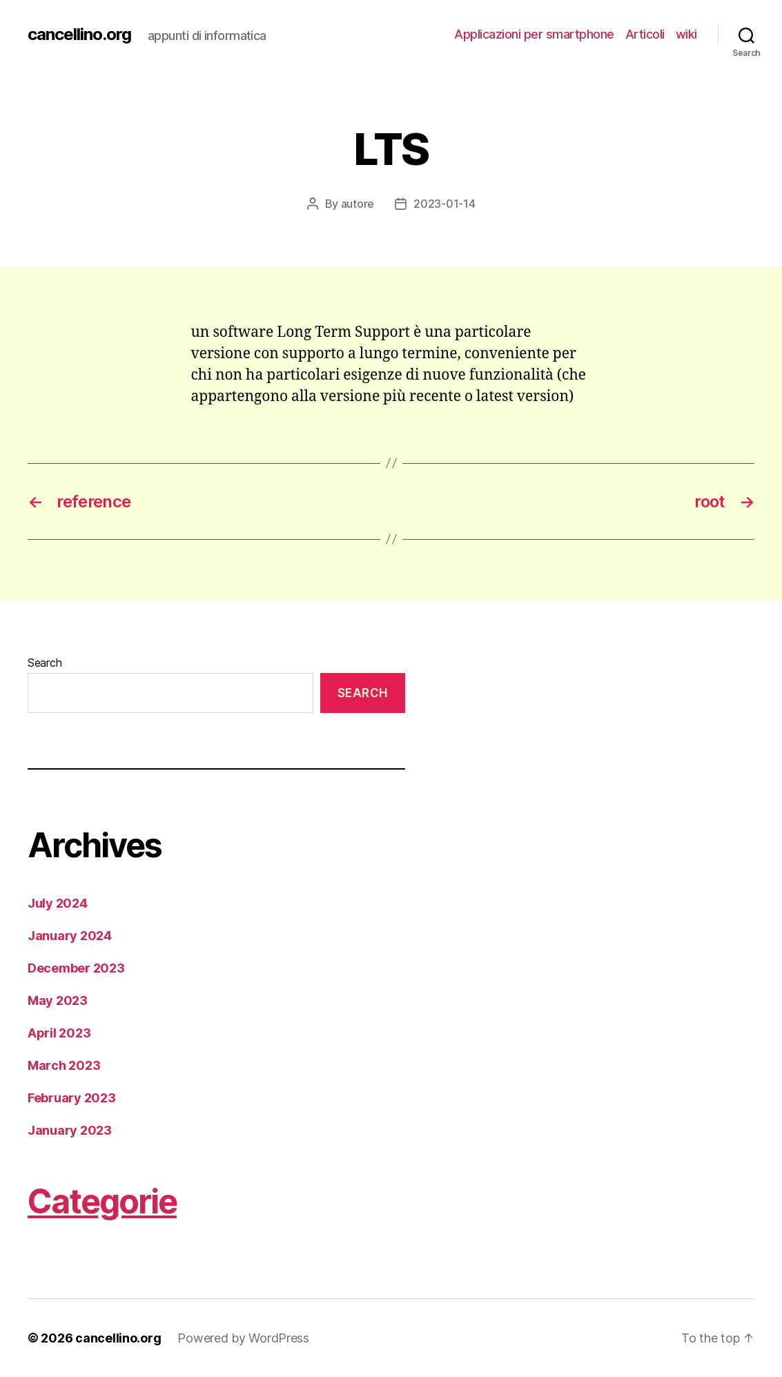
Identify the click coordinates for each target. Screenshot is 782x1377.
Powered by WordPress (243, 1338)
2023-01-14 (444, 204)
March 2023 (64, 1065)
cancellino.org (79, 34)
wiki (686, 34)
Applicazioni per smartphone (534, 34)
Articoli (645, 34)
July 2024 (58, 903)
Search (44, 663)
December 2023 (76, 968)
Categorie (102, 1201)
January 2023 (70, 1130)
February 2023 (72, 1098)
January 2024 (70, 935)
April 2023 (59, 1033)
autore (357, 204)
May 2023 (58, 1000)
